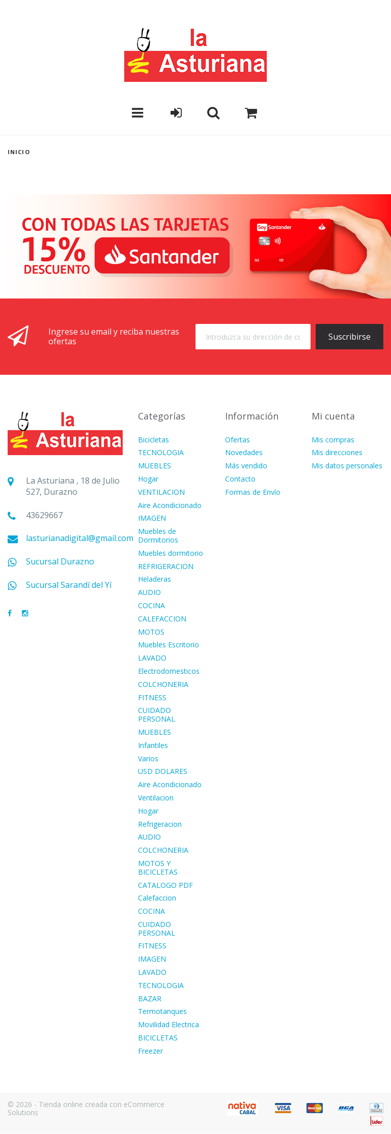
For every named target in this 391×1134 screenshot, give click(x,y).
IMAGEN (152, 518)
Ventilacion (156, 798)
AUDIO (149, 592)
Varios (148, 759)
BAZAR (149, 999)
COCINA (151, 606)
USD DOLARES (162, 771)
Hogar (148, 479)
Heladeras (154, 579)
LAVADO (152, 658)
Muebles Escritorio (168, 645)
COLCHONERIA (163, 684)
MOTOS (151, 632)
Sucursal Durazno (60, 561)
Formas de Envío (253, 492)
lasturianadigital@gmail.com (79, 538)
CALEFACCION (162, 619)
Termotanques (162, 1011)
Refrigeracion (160, 824)
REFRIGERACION (165, 566)
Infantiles (153, 745)
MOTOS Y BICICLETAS (158, 868)
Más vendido (246, 466)
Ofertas (237, 440)
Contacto (240, 479)
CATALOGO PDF (165, 885)
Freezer (150, 1051)
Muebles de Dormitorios (158, 536)
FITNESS (152, 698)
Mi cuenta (333, 416)
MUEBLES (154, 466)
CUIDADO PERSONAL (156, 715)
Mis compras (333, 440)
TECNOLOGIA (161, 453)
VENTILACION (161, 492)
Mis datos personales (347, 466)
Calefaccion (157, 898)
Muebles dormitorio (170, 553)
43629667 (44, 515)
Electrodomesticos (169, 671)
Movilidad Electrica (168, 1025)
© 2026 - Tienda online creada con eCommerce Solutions (86, 1108)
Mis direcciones (337, 453)
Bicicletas (153, 440)
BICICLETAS (158, 1038)
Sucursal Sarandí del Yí (68, 585)
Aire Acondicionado (170, 505)
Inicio (19, 152)
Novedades (244, 453)
